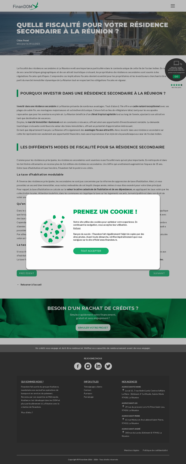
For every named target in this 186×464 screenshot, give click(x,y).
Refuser (77, 228)
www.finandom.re (108, 239)
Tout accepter (91, 251)
